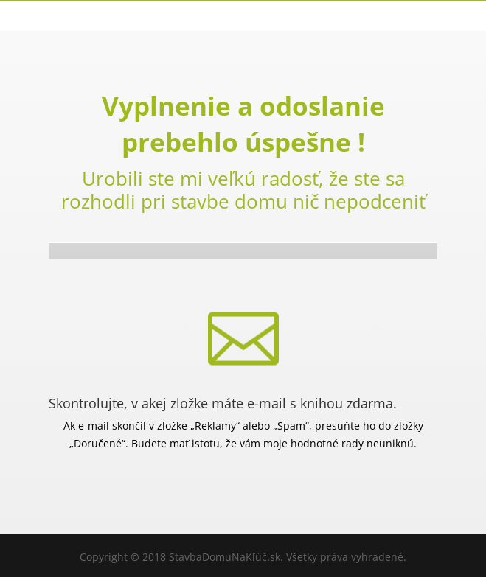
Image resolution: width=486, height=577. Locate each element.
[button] (29, 547)
